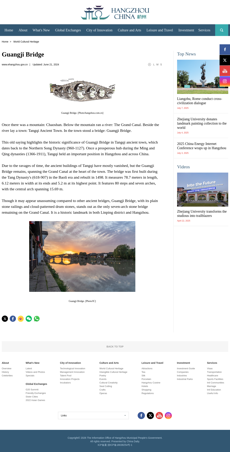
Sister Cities (32, 396)
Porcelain (146, 379)
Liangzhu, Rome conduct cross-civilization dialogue (199, 101)
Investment (183, 362)
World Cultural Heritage (111, 368)
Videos (183, 166)
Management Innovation (72, 372)
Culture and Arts (109, 362)
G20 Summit (32, 389)
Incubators (65, 382)
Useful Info (212, 393)
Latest (29, 368)
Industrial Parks (185, 379)
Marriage (211, 386)
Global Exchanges (36, 384)
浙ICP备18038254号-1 (120, 444)
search (221, 30)
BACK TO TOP (115, 346)
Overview (6, 368)
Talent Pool (65, 375)
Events (103, 379)
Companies (183, 372)
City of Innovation (70, 362)
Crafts (102, 389)
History (5, 372)
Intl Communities (215, 382)
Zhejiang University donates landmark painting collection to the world (202, 123)
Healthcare (212, 375)
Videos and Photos (35, 372)
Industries (182, 375)
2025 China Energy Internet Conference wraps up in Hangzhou (201, 146)
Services (212, 362)
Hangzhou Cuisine (151, 382)
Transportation (214, 372)
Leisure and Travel (152, 362)
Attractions (147, 368)
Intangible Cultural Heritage (113, 372)
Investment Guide (186, 368)
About (5, 362)
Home (5, 41)
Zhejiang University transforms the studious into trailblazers (202, 213)
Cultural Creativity (108, 382)
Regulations (148, 393)
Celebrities (7, 375)
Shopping (146, 389)
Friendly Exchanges (36, 393)
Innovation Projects (70, 379)
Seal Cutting (105, 386)
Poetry (102, 375)
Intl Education (214, 389)
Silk (143, 375)
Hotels (145, 386)
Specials (30, 375)
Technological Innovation (72, 368)
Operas (103, 393)
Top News (186, 54)
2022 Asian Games (35, 400)
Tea (143, 372)
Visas (210, 368)
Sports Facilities (215, 379)
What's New (32, 362)
